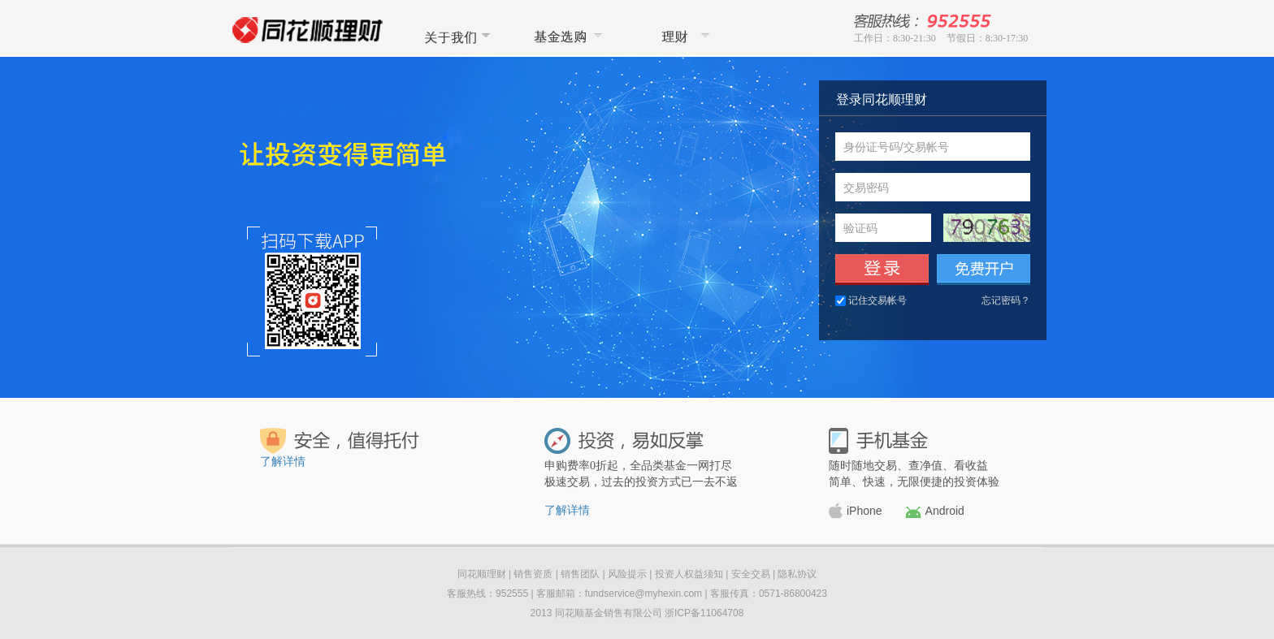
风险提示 (627, 574)
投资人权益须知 (689, 574)
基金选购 (566, 36)
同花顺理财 (678, 36)
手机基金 (878, 441)
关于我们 (454, 36)
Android (934, 511)
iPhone (855, 511)
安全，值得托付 (340, 441)
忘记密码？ (1006, 300)
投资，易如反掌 (624, 441)
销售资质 (533, 574)
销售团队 (580, 574)
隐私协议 (797, 574)
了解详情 (283, 462)
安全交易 (750, 574)
